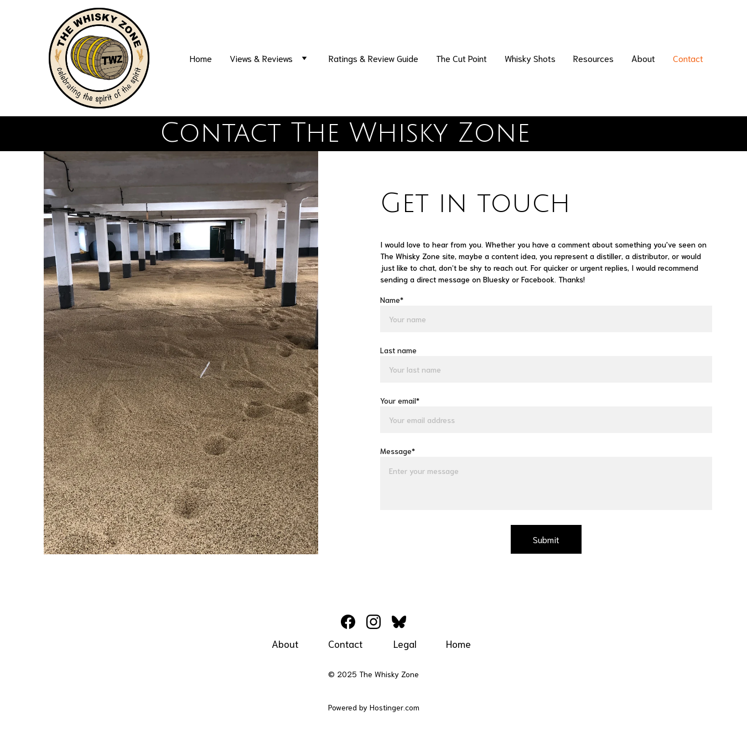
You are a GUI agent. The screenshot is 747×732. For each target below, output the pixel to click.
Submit (546, 539)
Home (201, 58)
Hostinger (386, 707)
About (643, 58)
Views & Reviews (261, 58)
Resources (593, 58)
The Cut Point (461, 58)
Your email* (399, 400)
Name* (391, 300)
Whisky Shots (530, 58)
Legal (405, 643)
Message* (397, 451)
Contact (688, 58)
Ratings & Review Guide (373, 58)
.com (411, 707)
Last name (398, 350)
